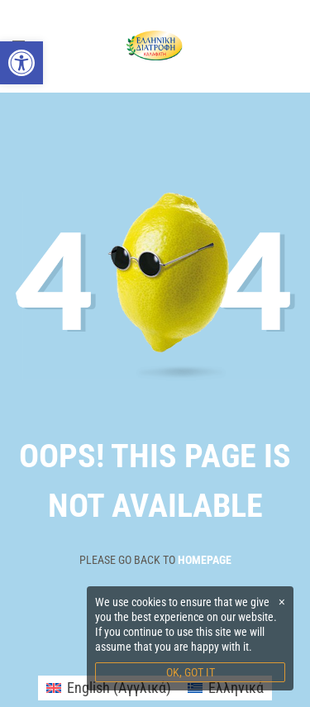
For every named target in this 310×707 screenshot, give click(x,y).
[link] (21, 62)
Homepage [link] (204, 559)
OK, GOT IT (190, 672)
